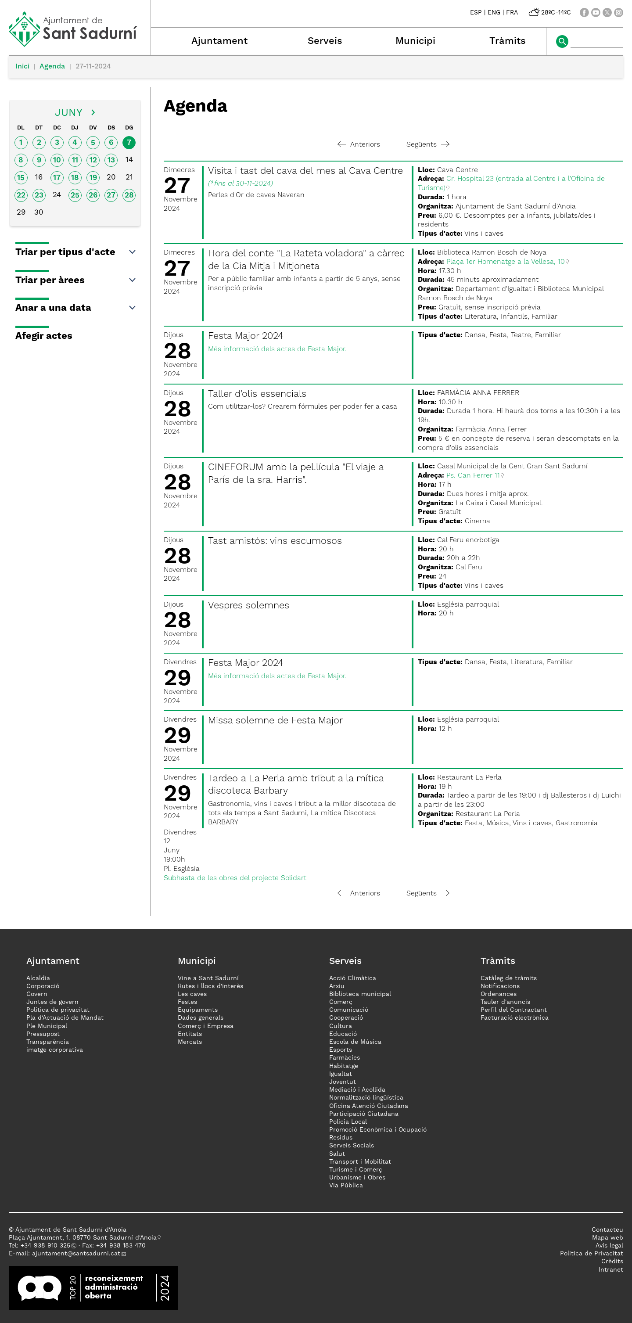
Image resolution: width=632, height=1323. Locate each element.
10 (57, 160)
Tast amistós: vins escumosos (275, 541)
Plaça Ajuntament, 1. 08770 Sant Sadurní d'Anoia (83, 1238)
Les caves (192, 994)
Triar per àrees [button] (76, 280)
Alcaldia (38, 978)
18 (75, 178)
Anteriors (359, 144)
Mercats (190, 1042)
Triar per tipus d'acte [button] (76, 252)
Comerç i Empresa (205, 1026)
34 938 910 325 (47, 1246)
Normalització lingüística (366, 1098)
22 (21, 195)
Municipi (415, 41)
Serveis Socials (351, 1146)
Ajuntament (219, 41)
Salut (337, 1154)
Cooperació (346, 1018)
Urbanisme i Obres (357, 1178)
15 (21, 178)
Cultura (340, 1026)
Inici (22, 66)
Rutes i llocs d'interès (210, 986)
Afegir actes (43, 336)
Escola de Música (355, 1042)
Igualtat (340, 1074)
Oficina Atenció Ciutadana (368, 1106)
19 (93, 178)
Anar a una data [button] (76, 308)
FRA (512, 13)
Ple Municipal (46, 1026)
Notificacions (500, 986)
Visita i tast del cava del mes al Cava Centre (305, 171)
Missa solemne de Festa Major (275, 721)
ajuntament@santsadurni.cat (76, 1254)
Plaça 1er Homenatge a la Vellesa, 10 (505, 262)
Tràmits (507, 41)
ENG (494, 13)
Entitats (190, 1034)
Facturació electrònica (515, 1018)
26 (93, 195)
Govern (36, 994)
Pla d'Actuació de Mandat (65, 1018)
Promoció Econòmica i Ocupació (378, 1130)
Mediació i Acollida (357, 1090)
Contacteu (607, 1230)
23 (39, 195)
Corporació (42, 986)
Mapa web (607, 1238)
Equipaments (198, 1010)
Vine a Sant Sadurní (208, 978)
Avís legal (609, 1246)
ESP (476, 13)
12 (93, 160)
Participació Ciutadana (364, 1114)
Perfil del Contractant (514, 1010)
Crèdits (612, 1261)
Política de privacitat (58, 1010)
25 (75, 195)
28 (129, 195)
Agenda (52, 66)
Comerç (340, 1002)
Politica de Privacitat (591, 1254)
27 (111, 195)
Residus (340, 1138)
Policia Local (348, 1122)
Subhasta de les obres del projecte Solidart (235, 878)
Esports (340, 1050)
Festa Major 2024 (246, 336)
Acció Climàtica (352, 978)
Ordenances (499, 994)
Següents (427, 144)
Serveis (325, 41)
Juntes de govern (52, 1002)
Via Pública (346, 1186)
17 (57, 178)
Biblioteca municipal (360, 994)
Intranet (611, 1270)
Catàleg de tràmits (509, 978)
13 (111, 160)
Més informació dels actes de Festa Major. (277, 349)
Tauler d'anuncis (505, 1002)
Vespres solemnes (248, 606)
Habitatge (343, 1066)
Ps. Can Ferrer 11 (473, 475)
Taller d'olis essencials (257, 394)
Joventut (342, 1082)
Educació (343, 1034)
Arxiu (337, 986)
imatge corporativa (54, 1050)
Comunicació (348, 1010)
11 (75, 160)
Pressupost (43, 1034)
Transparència (47, 1042)
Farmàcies (344, 1058)
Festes (187, 1002)
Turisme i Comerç (355, 1170)
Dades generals (200, 1018)
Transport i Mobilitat (360, 1162)
